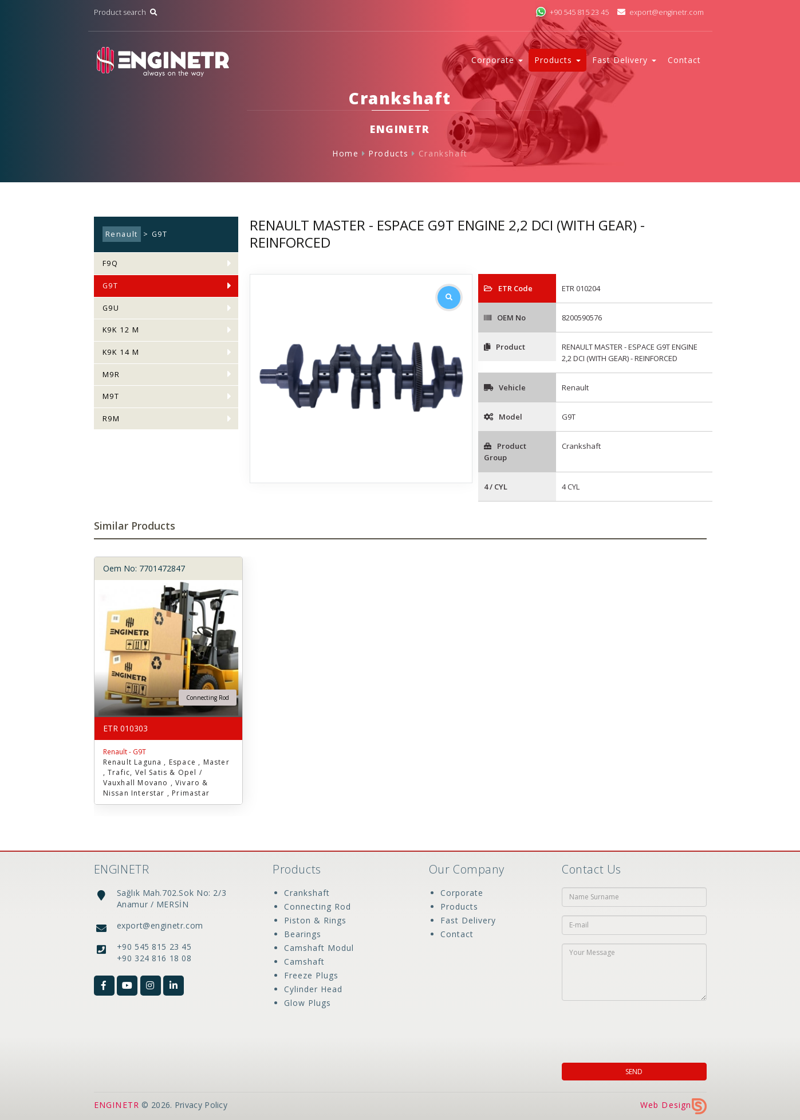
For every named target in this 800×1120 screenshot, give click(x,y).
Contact (684, 59)
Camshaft (304, 961)
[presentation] (636, 1028)
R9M (111, 419)
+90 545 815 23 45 (572, 12)
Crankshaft (443, 153)
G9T (111, 286)
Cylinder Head (313, 989)
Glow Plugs (307, 1002)
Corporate (461, 892)
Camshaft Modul (319, 947)
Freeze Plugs (311, 975)
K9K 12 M (121, 330)
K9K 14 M (121, 352)
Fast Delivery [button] (624, 59)
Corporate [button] (497, 59)
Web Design (673, 1104)
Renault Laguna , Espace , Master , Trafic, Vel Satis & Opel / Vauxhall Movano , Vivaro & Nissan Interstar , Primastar (166, 777)
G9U (111, 308)
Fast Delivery (468, 920)
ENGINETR (117, 1104)
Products (388, 153)
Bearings (302, 934)
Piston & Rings (315, 920)
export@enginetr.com (660, 12)
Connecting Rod (317, 906)
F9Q (111, 263)
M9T (111, 396)
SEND (634, 1071)
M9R (111, 374)
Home (345, 153)
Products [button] (557, 59)
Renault (121, 234)
